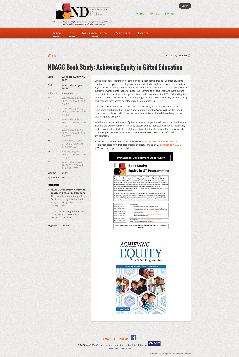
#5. (49, 140)
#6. (49, 151)
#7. (49, 162)
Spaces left (53, 177)
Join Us (123, 339)
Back (54, 55)
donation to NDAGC (170, 144)
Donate (170, 13)
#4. (49, 129)
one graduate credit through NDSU (160, 141)
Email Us (109, 339)
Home (140, 13)
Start (50, 76)
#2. (49, 108)
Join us (154, 13)
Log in (185, 5)
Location (52, 172)
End (50, 85)
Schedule (52, 93)
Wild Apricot (166, 353)
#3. (49, 119)
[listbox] (178, 55)
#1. (49, 97)
